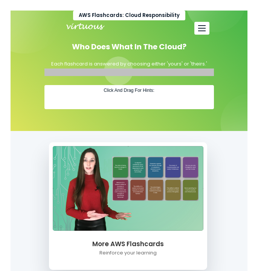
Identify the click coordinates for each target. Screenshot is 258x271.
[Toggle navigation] (201, 28)
